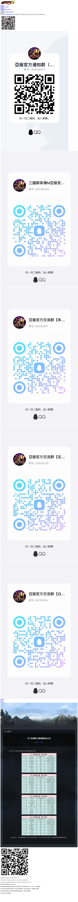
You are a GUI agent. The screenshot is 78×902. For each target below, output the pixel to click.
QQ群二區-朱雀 (28, 14)
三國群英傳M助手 (9, 14)
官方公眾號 (2, 14)
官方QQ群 (15, 14)
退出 (4, 702)
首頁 (6, 731)
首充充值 (2, 11)
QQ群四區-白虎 (41, 14)
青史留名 (2, 6)
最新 (10, 9)
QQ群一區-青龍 (21, 14)
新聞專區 (9, 731)
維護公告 (6, 9)
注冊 (1, 702)
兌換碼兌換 (7, 11)
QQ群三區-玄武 (35, 14)
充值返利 (12, 11)
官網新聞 (2, 9)
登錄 (1, 700)
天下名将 (6, 6)
